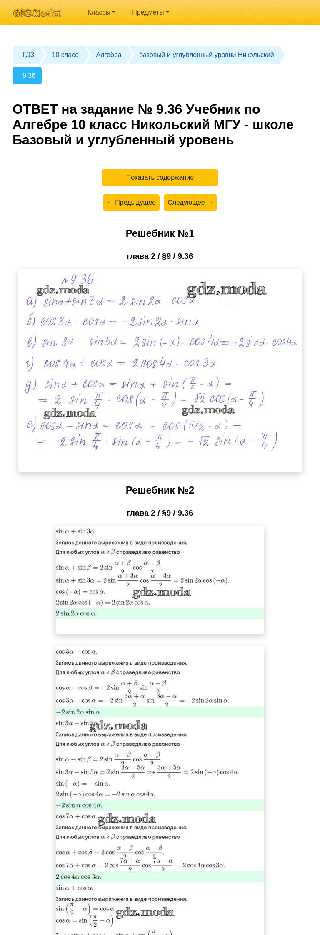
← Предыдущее (131, 202)
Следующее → (190, 202)
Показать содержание (160, 177)
